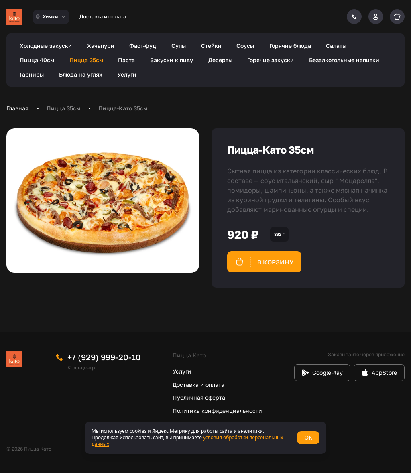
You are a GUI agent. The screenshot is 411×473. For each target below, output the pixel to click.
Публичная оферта (199, 397)
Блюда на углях (80, 74)
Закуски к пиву (171, 60)
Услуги (126, 74)
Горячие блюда (290, 45)
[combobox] (51, 17)
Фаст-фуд (142, 45)
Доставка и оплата (102, 16)
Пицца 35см (86, 60)
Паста (126, 60)
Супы (178, 45)
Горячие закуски (270, 60)
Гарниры (32, 74)
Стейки (211, 45)
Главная (17, 108)
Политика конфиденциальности (217, 410)
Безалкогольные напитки (344, 60)
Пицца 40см (37, 60)
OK (308, 437)
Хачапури (100, 45)
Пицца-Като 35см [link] (122, 108)
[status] (205, 438)
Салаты (336, 45)
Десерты (220, 60)
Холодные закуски (46, 45)
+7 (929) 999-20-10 (104, 357)
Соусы (245, 45)
